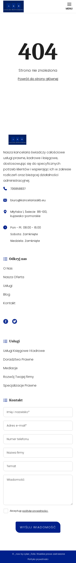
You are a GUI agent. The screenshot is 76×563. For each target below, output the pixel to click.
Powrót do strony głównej (38, 79)
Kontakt (9, 303)
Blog (6, 294)
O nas (8, 268)
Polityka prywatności (38, 559)
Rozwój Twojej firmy (18, 376)
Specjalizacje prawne (19, 385)
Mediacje (10, 368)
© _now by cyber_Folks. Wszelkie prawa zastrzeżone (38, 554)
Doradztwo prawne (18, 359)
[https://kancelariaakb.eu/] (38, 140)
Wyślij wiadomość (38, 527)
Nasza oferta (13, 277)
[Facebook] (5, 322)
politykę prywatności (35, 511)
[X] (14, 322)
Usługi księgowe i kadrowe (24, 350)
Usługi (7, 285)
